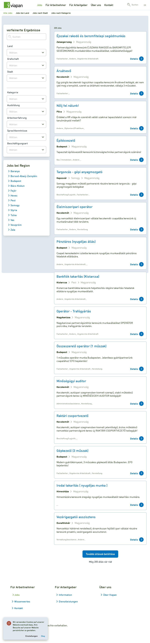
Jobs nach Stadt (40, 13)
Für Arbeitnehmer (56, 5)
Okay (43, 636)
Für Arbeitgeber (78, 5)
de (145, 5)
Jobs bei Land (22, 13)
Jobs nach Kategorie (61, 13)
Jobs (39, 5)
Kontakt (108, 5)
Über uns (96, 5)
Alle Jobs (7, 13)
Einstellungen (31, 636)
